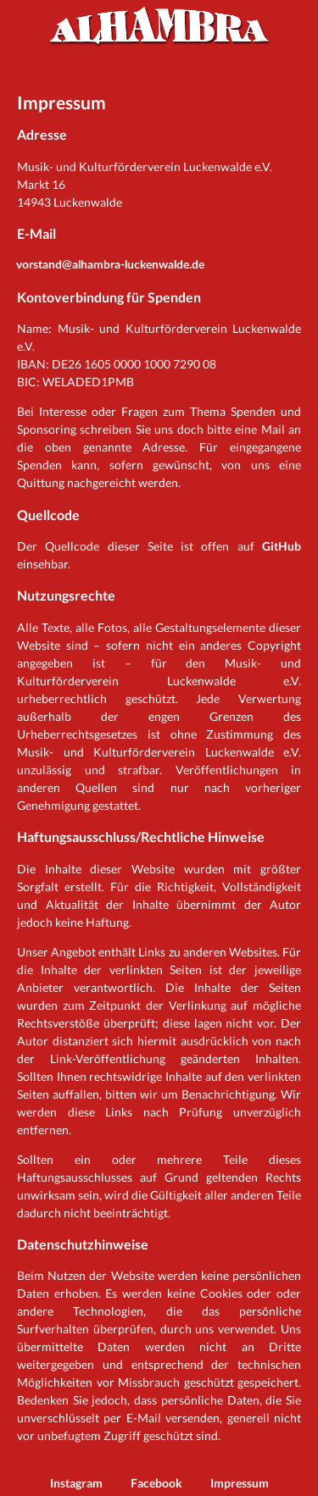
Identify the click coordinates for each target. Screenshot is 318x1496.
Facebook (156, 1483)
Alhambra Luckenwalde (159, 25)
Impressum (239, 1483)
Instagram (76, 1483)
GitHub (281, 546)
